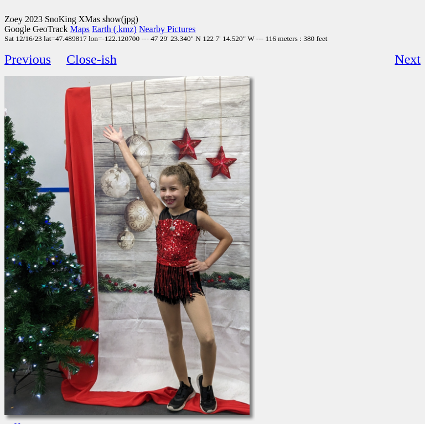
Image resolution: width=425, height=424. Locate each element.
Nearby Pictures (167, 29)
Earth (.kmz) (114, 29)
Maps (80, 29)
